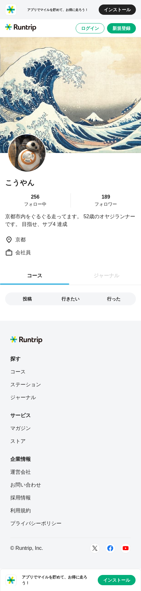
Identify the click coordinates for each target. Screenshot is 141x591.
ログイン (90, 28)
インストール (117, 9)
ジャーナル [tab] (106, 275)
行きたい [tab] (70, 298)
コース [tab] (34, 275)
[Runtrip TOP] (20, 28)
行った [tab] (113, 298)
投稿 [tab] (27, 298)
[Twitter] (95, 548)
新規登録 (121, 28)
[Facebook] (110, 548)
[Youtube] (125, 548)
